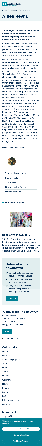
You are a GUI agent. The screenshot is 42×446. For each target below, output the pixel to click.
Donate (7, 331)
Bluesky (13, 340)
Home (4, 10)
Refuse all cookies (21, 435)
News (5, 384)
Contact (6, 392)
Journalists (13, 10)
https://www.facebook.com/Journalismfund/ (4, 340)
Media (5, 367)
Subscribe (12, 299)
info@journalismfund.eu (12, 324)
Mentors (6, 355)
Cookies (6, 404)
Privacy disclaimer (10, 400)
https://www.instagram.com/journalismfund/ (17, 340)
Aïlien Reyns (20, 187)
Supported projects (11, 359)
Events (5, 388)
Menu (39, 4)
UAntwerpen (17, 191)
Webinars (6, 380)
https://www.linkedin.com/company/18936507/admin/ (8, 340)
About (5, 371)
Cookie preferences (21, 441)
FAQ (4, 396)
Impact (5, 375)
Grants (5, 351)
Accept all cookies (21, 429)
